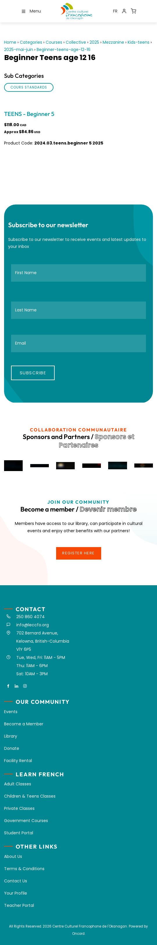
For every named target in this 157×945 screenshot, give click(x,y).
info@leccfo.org (32, 625)
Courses (54, 42)
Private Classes (19, 808)
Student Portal (18, 833)
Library (10, 736)
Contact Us (15, 881)
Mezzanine (113, 42)
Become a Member (23, 724)
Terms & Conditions (24, 869)
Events (10, 712)
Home (10, 42)
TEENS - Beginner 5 (29, 113)
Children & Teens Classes (30, 796)
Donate (11, 748)
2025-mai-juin (18, 49)
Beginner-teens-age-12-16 (63, 49)
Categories (31, 42)
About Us (13, 856)
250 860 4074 (30, 617)
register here (78, 550)
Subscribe (33, 373)
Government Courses (26, 821)
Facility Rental (18, 761)
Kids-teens (138, 42)
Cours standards (28, 87)
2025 (94, 42)
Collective (76, 42)
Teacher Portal (19, 905)
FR (115, 11)
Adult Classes (17, 784)
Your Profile (15, 893)
